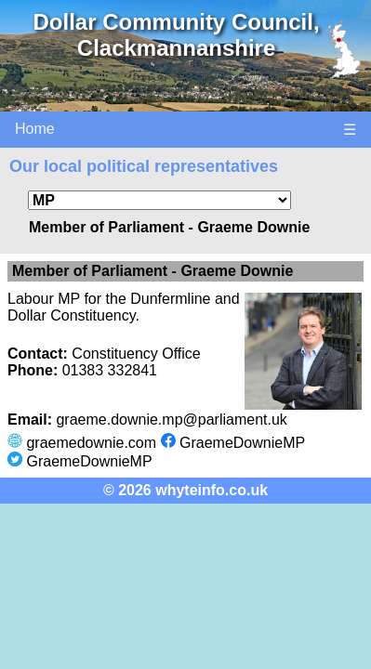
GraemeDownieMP (242, 443)
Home (35, 129)
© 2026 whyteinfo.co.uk (185, 490)
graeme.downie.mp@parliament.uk (171, 419)
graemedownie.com (91, 443)
